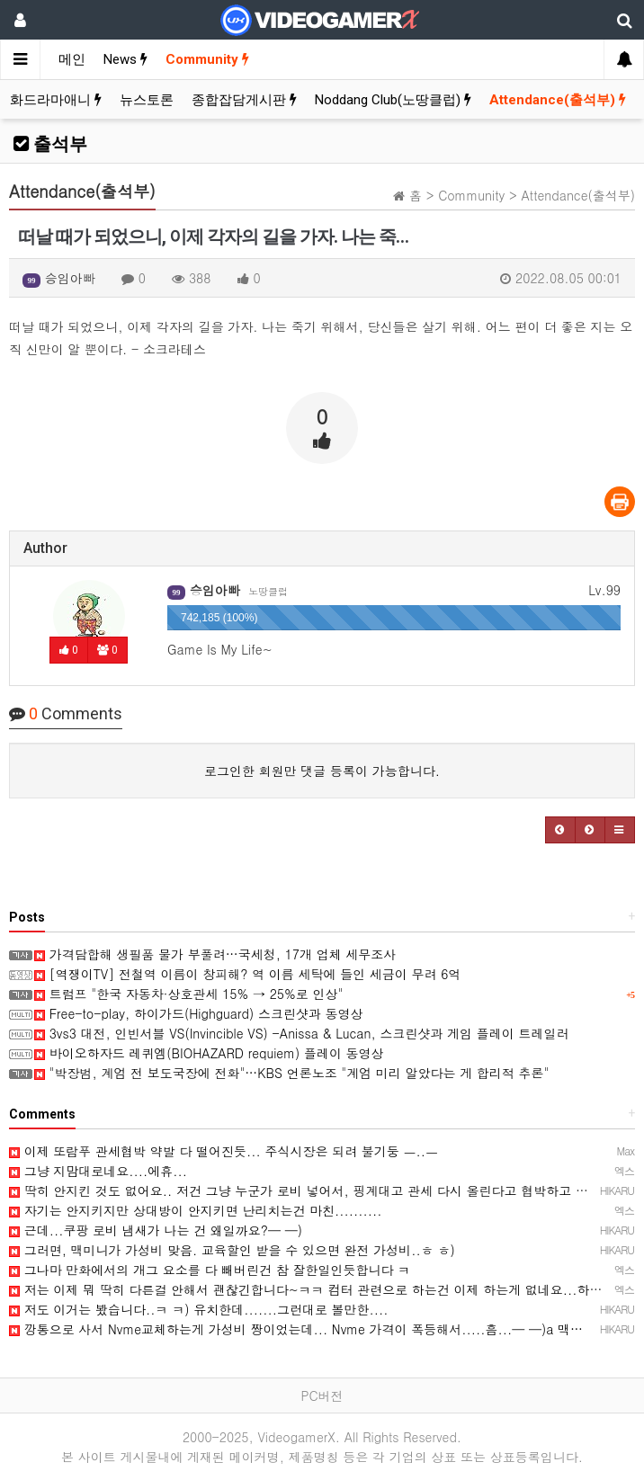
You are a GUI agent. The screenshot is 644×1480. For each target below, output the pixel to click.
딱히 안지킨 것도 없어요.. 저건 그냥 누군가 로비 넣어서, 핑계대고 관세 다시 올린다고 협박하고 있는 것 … (321, 1190)
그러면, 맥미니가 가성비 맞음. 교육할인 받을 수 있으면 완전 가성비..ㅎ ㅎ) (232, 1250)
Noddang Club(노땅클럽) (393, 100)
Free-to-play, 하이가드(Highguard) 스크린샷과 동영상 (198, 1013)
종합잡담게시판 (244, 100)
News (125, 59)
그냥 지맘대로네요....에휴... (98, 1171)
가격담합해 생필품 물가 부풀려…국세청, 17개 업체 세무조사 (215, 954)
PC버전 (321, 1395)
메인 (71, 59)
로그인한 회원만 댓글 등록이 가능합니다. (322, 771)
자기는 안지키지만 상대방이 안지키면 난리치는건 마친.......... (195, 1210)
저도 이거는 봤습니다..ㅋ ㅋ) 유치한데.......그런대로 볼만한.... (199, 1309)
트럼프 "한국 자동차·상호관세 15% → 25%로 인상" (188, 994)
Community (207, 59)
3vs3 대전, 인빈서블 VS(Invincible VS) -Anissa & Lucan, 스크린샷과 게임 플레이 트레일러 (301, 1033)
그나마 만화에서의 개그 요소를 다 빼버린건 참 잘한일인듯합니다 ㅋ (209, 1270)
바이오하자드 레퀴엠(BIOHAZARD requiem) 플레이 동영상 (209, 1053)
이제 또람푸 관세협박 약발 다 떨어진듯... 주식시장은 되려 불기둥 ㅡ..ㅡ (223, 1151)
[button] (560, 829)
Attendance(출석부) (557, 100)
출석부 (50, 144)
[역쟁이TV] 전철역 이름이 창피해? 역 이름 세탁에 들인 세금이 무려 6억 (247, 974)
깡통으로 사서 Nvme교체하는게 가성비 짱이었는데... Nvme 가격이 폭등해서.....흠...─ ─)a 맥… (296, 1329)
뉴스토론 (147, 100)
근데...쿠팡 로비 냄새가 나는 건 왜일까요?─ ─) (155, 1230)
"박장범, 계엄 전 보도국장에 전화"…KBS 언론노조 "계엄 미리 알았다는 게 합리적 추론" (291, 1073)
